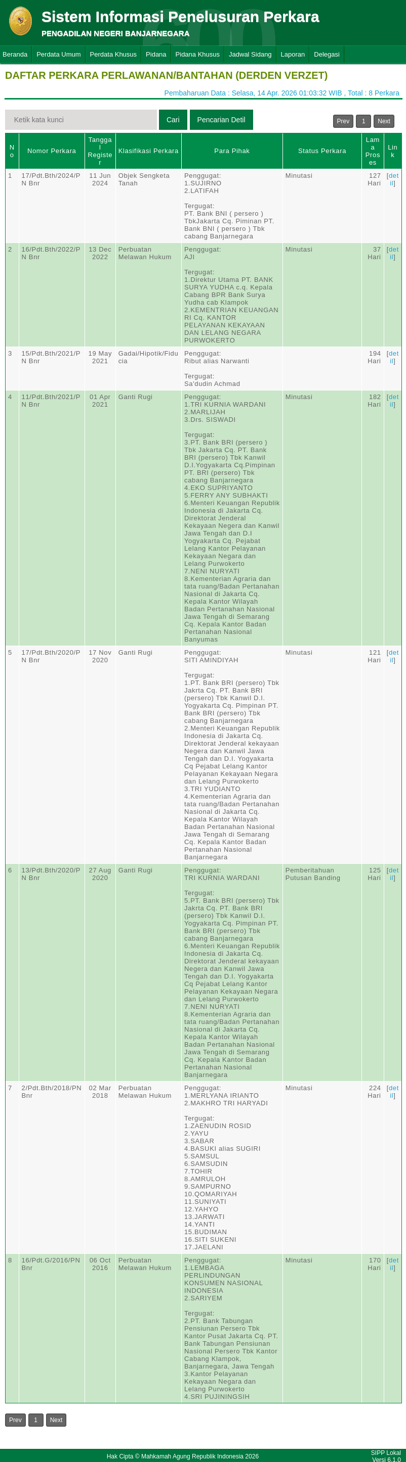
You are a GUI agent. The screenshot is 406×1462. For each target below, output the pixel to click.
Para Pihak (232, 151)
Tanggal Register (100, 151)
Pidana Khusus (198, 54)
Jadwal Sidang (250, 54)
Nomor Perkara (51, 151)
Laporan (293, 54)
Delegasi (327, 54)
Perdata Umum (58, 54)
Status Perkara (322, 151)
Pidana (156, 54)
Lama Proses (373, 151)
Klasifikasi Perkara (148, 151)
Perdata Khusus (113, 54)
